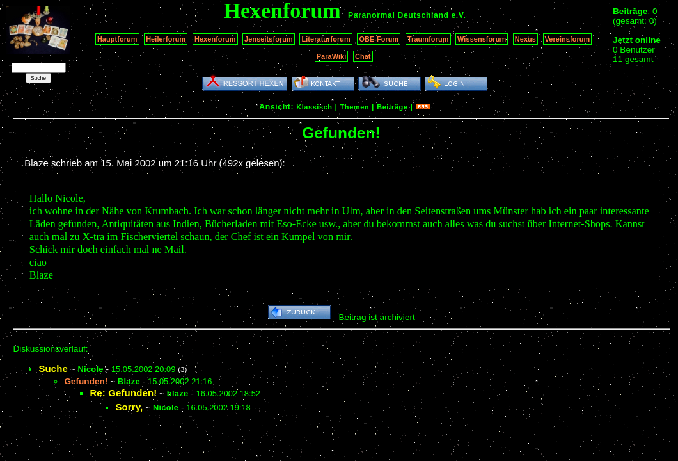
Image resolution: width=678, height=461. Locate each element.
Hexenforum (215, 39)
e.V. (458, 15)
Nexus (525, 39)
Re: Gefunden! (123, 392)
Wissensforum (481, 39)
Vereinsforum (567, 39)
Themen (354, 107)
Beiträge (392, 107)
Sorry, (129, 406)
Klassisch (314, 107)
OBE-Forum (378, 39)
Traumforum (428, 39)
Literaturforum (325, 39)
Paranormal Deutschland (398, 15)
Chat (363, 56)
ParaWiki (332, 56)
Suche (53, 368)
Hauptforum (117, 39)
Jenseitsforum (268, 39)
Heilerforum (165, 39)
